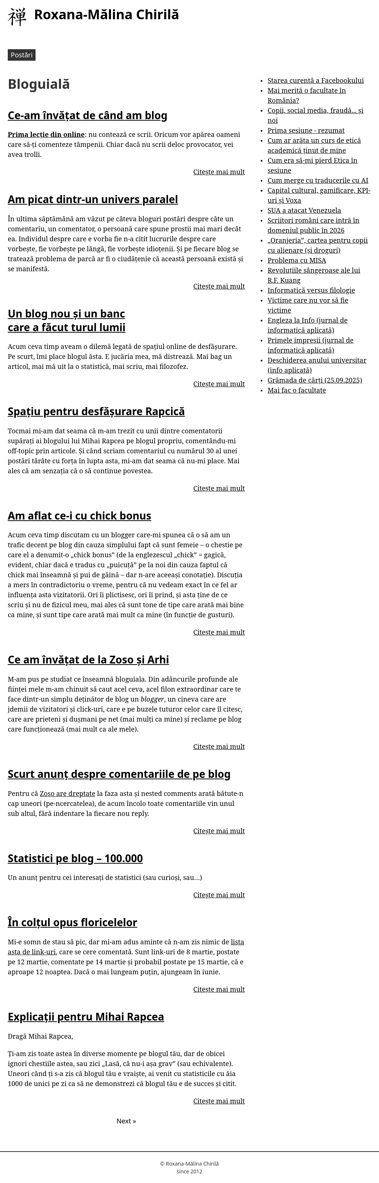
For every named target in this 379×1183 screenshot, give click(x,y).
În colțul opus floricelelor (72, 922)
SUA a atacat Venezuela (304, 210)
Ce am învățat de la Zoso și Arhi (88, 659)
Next (126, 1120)
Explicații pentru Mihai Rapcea (86, 1016)
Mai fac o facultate (297, 390)
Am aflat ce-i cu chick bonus (79, 515)
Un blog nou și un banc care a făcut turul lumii (66, 320)
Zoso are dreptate (67, 793)
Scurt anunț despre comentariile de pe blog (119, 774)
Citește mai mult (219, 171)
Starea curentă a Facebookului (316, 80)
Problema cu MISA (297, 260)
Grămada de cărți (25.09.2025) (315, 380)
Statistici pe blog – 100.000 (75, 858)
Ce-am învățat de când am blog (87, 115)
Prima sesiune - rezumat (306, 130)
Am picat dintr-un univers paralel (93, 199)
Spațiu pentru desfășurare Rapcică (96, 411)
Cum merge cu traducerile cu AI (318, 180)
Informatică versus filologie (311, 290)
